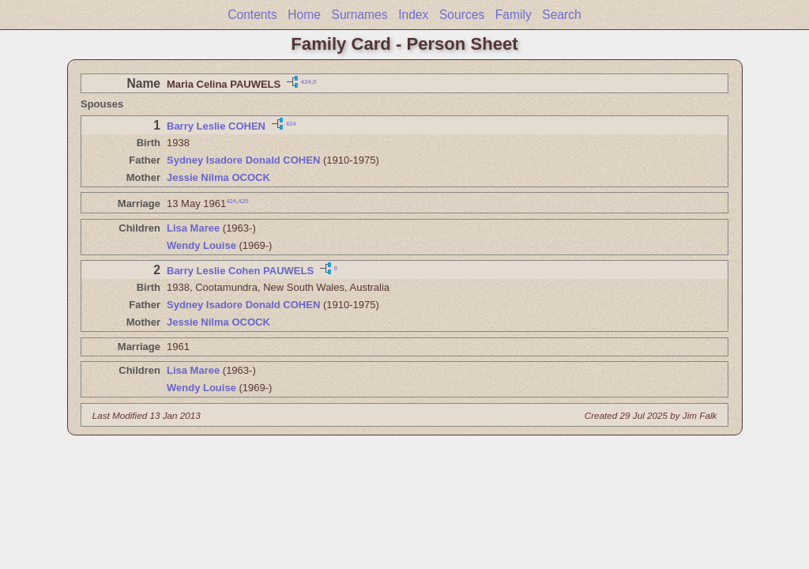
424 (306, 81)
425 (243, 201)
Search (561, 14)
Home (304, 14)
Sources (461, 14)
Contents (252, 14)
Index (413, 14)
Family (513, 14)
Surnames (359, 14)
